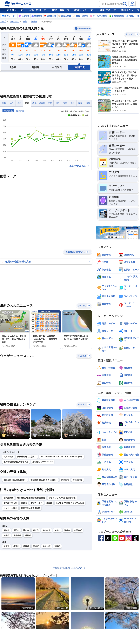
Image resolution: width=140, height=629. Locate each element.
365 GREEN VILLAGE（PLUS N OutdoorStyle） (61, 457)
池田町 (6, 535)
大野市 (16, 530)
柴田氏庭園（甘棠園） (26, 457)
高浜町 (36, 546)
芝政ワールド (36, 503)
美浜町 (26, 546)
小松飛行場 (77, 480)
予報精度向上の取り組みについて (69, 568)
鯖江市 (36, 530)
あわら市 (46, 530)
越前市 (57, 530)
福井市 (6, 530)
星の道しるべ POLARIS (42, 462)
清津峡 (49, 503)
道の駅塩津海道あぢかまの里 (16, 462)
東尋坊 (24, 503)
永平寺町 (78, 530)
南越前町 (17, 535)
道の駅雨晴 (8, 498)
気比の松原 (8, 457)
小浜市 (16, 546)
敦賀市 (6, 546)
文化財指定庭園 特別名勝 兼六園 (31, 498)
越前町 (28, 535)
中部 (25, 21)
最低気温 (20, 110)
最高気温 (8, 110)
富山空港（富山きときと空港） (44, 480)
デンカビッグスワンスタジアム (62, 498)
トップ (3, 21)
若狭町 (57, 546)
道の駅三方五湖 (10, 503)
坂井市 (67, 530)
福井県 (34, 21)
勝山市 (26, 530)
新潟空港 (65, 480)
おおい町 (46, 546)
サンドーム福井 (10, 508)
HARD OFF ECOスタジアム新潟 (70, 503)
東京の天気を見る (79, 166)
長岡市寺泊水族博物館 (30, 508)
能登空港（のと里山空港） (15, 480)
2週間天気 (14, 21)
